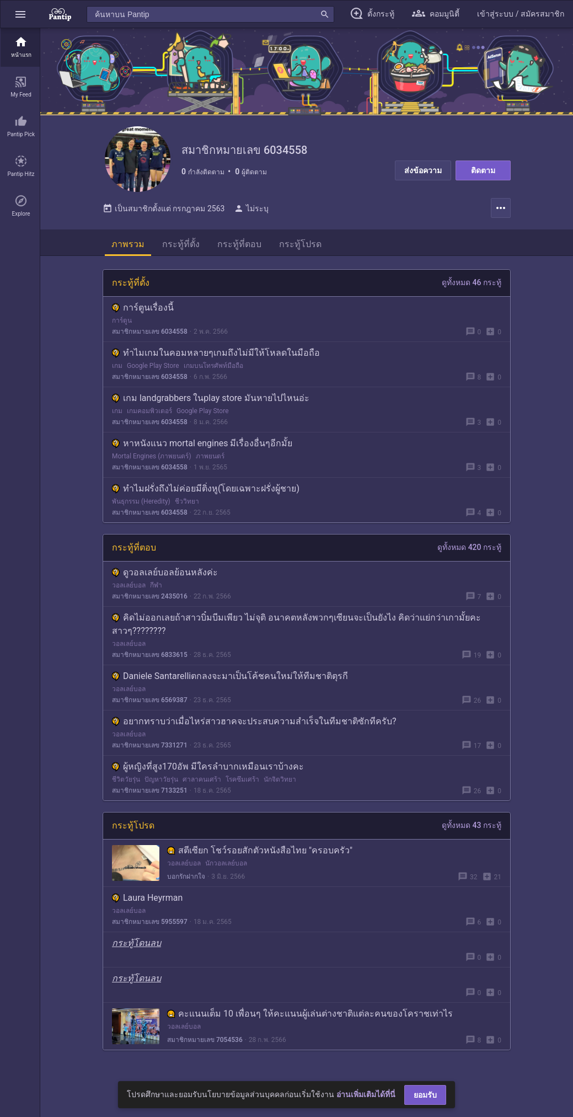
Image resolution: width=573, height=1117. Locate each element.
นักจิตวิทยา (280, 780)
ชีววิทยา (187, 502)
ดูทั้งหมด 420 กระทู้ (469, 548)
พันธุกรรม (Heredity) (141, 502)
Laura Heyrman (147, 898)
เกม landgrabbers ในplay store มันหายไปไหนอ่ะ (210, 398)
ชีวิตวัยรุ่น (126, 780)
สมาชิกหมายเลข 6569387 (150, 700)
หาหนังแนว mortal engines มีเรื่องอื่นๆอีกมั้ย (202, 444)
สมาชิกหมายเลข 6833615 (150, 655)
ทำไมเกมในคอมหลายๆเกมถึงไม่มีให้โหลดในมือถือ (216, 353)
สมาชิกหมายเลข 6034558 (150, 332)
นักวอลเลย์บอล (226, 864)
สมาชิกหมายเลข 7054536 (205, 1040)
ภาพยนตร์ (210, 457)
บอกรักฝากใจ (186, 877)
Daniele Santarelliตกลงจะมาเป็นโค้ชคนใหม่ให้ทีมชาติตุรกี (230, 676)
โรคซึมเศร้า (242, 780)
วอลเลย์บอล (129, 586)
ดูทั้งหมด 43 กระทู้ (471, 826)
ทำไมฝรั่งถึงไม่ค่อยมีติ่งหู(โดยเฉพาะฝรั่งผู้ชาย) (205, 489)
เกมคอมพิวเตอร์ (149, 411)
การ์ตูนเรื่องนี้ (143, 308)
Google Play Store (153, 366)
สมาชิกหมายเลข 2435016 (150, 597)
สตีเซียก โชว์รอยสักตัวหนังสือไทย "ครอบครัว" (259, 851)
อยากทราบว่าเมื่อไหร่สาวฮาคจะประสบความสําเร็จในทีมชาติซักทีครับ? (254, 722)
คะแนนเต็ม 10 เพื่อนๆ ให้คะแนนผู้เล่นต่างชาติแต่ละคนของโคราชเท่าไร (310, 1014)
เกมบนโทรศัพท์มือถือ (213, 366)
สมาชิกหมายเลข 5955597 (150, 922)
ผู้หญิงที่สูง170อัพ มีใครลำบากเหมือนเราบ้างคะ (208, 767)
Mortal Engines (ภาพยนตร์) (151, 457)
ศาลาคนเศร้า (202, 780)
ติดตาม (483, 170)
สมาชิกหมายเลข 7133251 (150, 791)
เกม (117, 366)
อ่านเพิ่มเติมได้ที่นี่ (365, 1094)
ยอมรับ (425, 1095)
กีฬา (156, 586)
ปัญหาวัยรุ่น (161, 780)
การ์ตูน (122, 321)
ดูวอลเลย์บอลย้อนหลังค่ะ (165, 573)
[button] (20, 14)
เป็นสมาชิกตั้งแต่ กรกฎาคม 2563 (163, 209)
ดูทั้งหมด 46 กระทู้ (471, 283)
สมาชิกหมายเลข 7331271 (150, 746)
